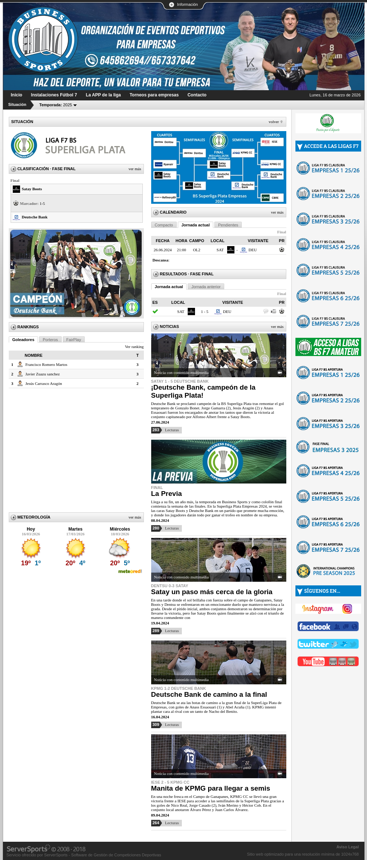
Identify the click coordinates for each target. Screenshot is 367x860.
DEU (253, 250)
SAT (220, 250)
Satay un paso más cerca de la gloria (212, 592)
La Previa (166, 493)
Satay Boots (32, 189)
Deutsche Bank (35, 217)
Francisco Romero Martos (47, 364)
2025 (55, 105)
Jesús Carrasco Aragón (44, 383)
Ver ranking (134, 346)
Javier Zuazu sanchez (43, 374)
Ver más (135, 169)
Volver (274, 121)
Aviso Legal (347, 847)
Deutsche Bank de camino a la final (209, 694)
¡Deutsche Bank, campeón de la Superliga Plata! (203, 391)
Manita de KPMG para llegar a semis (210, 788)
